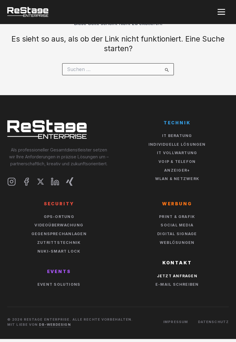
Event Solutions (58, 284)
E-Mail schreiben (177, 284)
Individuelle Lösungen (177, 144)
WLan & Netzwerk (177, 178)
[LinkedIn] (55, 181)
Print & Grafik (177, 216)
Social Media (177, 225)
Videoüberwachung (58, 225)
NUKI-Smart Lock (58, 251)
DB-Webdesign (55, 324)
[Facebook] (26, 181)
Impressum (175, 322)
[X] (40, 181)
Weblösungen (177, 242)
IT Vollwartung (177, 153)
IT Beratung (177, 135)
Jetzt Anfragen (177, 276)
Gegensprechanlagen (59, 234)
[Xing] (69, 181)
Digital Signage (177, 234)
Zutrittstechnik (59, 242)
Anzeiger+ (177, 170)
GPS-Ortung (59, 216)
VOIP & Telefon (177, 161)
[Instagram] (11, 181)
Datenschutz (213, 322)
